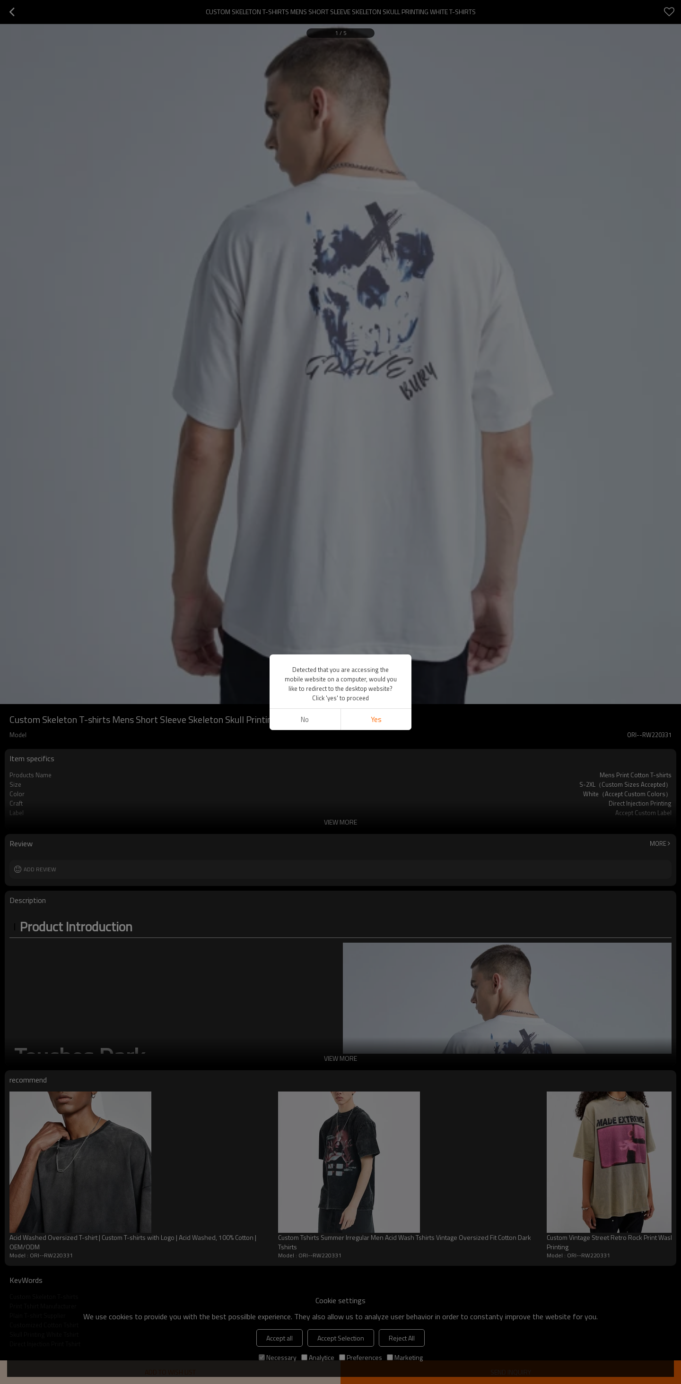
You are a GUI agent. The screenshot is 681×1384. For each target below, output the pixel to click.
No (305, 719)
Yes (376, 719)
